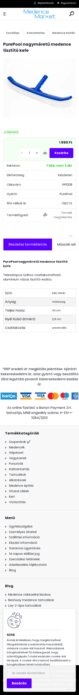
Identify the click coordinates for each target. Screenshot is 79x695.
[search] (71, 13)
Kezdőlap (12, 33)
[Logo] (39, 13)
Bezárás (19, 683)
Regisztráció (68, 3)
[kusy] (29, 153)
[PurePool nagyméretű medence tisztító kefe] (39, 90)
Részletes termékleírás (27, 244)
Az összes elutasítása (28, 673)
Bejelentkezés (46, 3)
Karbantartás (36, 33)
